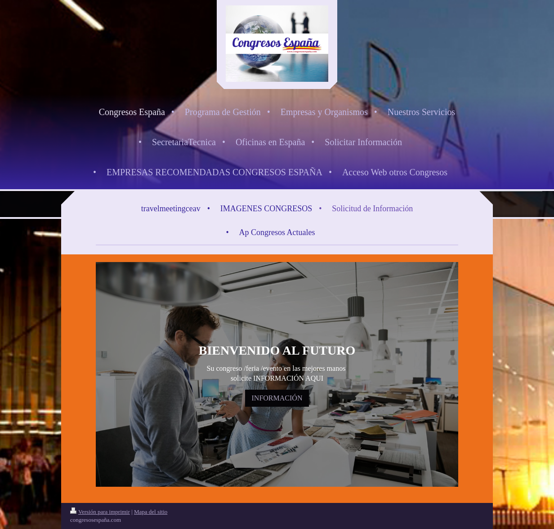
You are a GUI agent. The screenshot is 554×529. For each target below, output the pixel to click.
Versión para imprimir (100, 511)
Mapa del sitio (150, 511)
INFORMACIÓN (277, 398)
